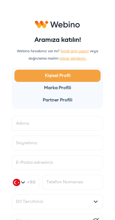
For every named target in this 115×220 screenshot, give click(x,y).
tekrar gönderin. (72, 58)
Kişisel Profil (58, 76)
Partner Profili (57, 100)
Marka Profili (57, 88)
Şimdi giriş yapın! (74, 51)
